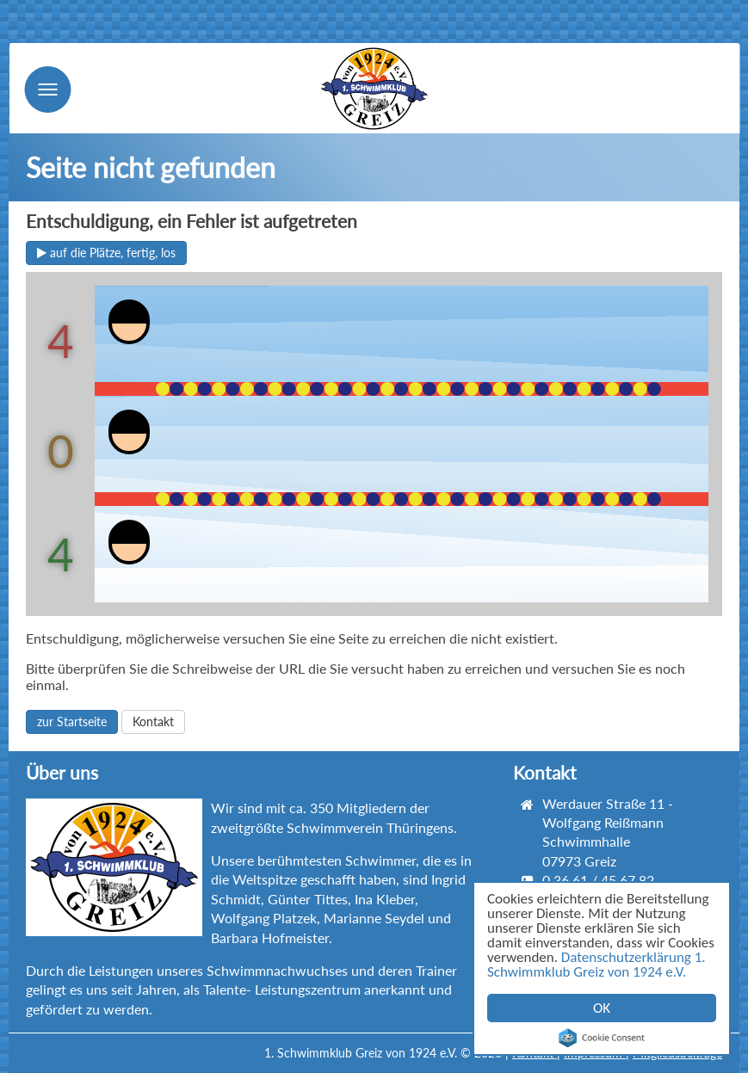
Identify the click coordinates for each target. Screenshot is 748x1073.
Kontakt (153, 721)
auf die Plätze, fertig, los (106, 252)
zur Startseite (72, 721)
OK (601, 1008)
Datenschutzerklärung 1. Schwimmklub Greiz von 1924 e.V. (596, 964)
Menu (47, 89)
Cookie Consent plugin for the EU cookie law (602, 1037)
